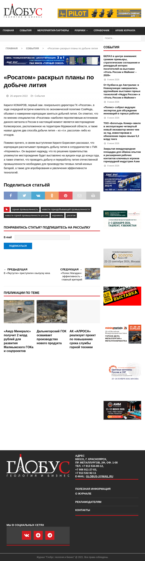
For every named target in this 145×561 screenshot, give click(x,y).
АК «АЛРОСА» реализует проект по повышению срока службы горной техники (83, 339)
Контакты (82, 510)
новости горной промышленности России (26, 215)
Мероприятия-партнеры (53, 30)
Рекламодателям (88, 501)
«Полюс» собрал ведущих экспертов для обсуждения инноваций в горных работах (121, 110)
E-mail (8, 237)
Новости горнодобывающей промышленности (66, 209)
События (26, 30)
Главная (8, 30)
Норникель (57, 215)
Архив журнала (125, 30)
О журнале (83, 493)
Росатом (71, 215)
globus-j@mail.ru (99, 476)
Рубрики (80, 30)
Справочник (102, 30)
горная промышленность (25, 209)
